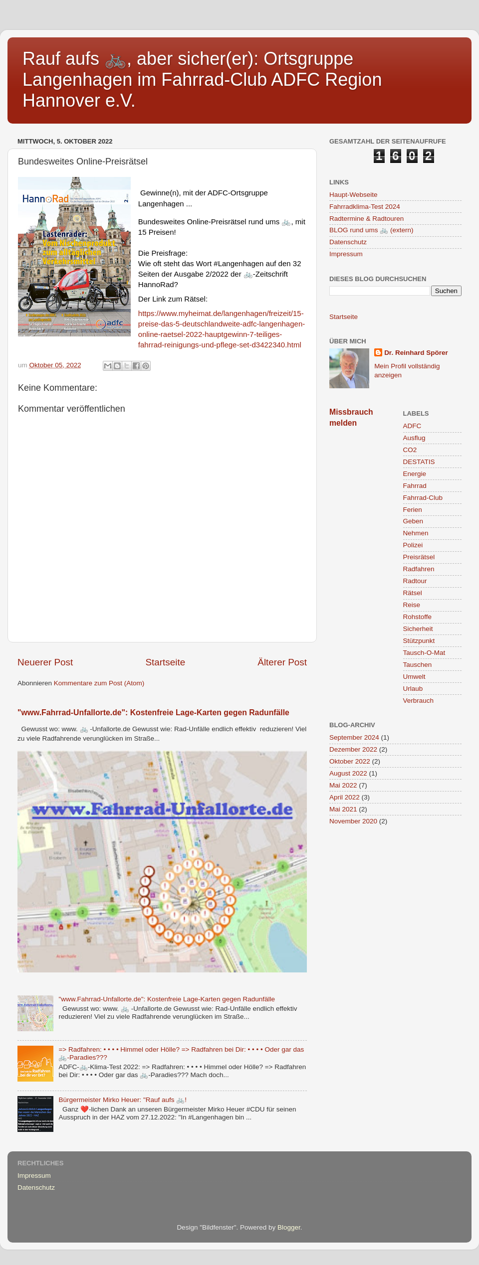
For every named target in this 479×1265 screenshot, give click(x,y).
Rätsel (412, 593)
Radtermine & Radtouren (366, 218)
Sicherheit (418, 628)
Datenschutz (348, 242)
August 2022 (348, 773)
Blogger (288, 1227)
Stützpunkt (419, 640)
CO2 (410, 450)
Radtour (415, 581)
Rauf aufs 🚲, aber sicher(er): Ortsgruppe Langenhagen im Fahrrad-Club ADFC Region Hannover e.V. (202, 79)
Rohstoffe (417, 617)
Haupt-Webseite (353, 194)
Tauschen (417, 664)
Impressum (346, 254)
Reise (412, 605)
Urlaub (413, 688)
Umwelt (414, 676)
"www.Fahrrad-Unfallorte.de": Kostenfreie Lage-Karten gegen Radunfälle (153, 712)
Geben (413, 521)
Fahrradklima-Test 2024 (364, 206)
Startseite (165, 662)
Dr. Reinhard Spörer (416, 352)
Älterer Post (282, 662)
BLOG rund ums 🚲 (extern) (371, 230)
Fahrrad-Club (423, 497)
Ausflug (414, 438)
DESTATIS (419, 462)
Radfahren (419, 569)
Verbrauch (418, 700)
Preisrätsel (419, 557)
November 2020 (353, 821)
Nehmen (416, 533)
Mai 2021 (343, 809)
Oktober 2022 (349, 761)
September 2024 (354, 737)
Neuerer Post (45, 662)
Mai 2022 (343, 785)
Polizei (413, 545)
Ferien (412, 509)
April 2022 (344, 797)
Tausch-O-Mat (424, 652)
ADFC (412, 426)
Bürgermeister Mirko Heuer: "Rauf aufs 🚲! (122, 1100)
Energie (415, 473)
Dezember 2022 (353, 749)
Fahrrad (415, 485)
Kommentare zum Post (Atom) (99, 683)
